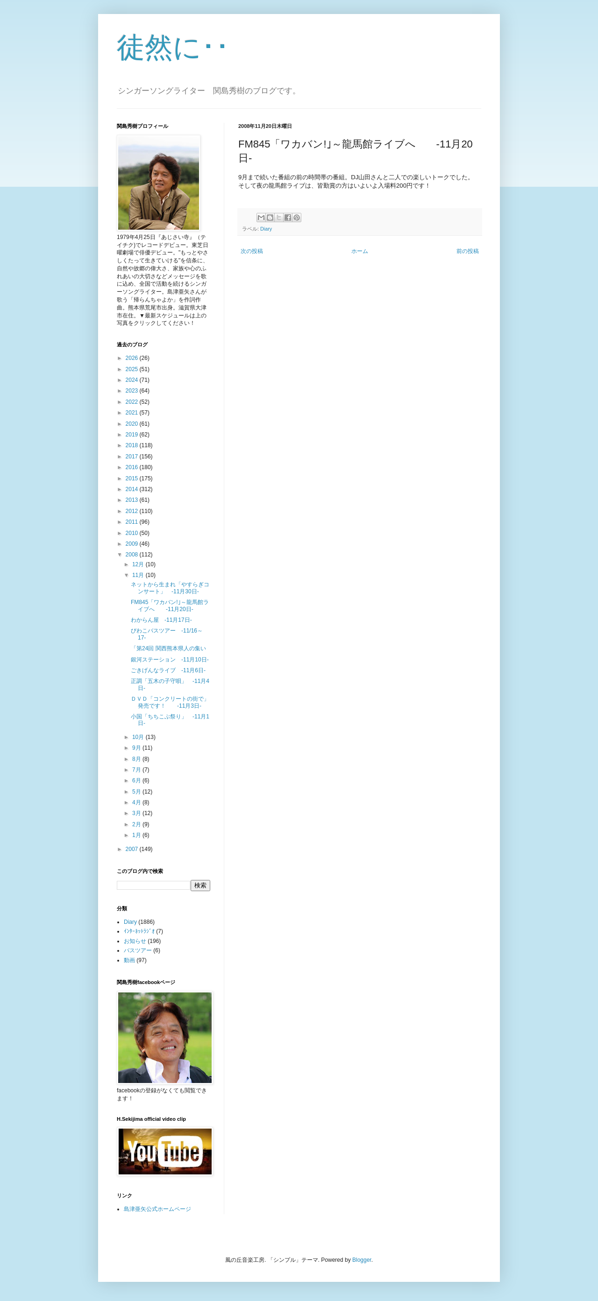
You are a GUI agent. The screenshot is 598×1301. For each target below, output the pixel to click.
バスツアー (138, 950)
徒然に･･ (173, 47)
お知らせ (135, 941)
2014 (133, 489)
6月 (137, 780)
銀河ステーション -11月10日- (170, 659)
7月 (137, 770)
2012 (133, 511)
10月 (139, 737)
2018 (133, 445)
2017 (133, 456)
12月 (139, 564)
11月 (139, 575)
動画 (129, 960)
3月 (137, 813)
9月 (137, 748)
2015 (133, 478)
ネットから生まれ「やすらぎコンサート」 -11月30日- (170, 587)
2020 (133, 424)
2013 (133, 500)
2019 (133, 434)
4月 (137, 802)
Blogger (361, 1260)
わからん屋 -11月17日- (161, 620)
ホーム (359, 251)
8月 (137, 759)
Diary (266, 229)
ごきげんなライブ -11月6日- (168, 670)
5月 (137, 791)
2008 (133, 554)
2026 (133, 358)
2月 (137, 824)
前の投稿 (467, 251)
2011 (133, 522)
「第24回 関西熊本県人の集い (168, 648)
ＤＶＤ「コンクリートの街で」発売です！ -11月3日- (170, 702)
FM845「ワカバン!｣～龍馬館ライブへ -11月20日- (170, 605)
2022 (133, 402)
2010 (133, 533)
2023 (133, 390)
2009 (133, 544)
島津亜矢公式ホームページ (157, 1209)
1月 (137, 835)
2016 (133, 467)
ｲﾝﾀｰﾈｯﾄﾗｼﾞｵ (139, 931)
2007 (133, 849)
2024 (133, 380)
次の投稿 (252, 251)
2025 (133, 369)
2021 (133, 412)
